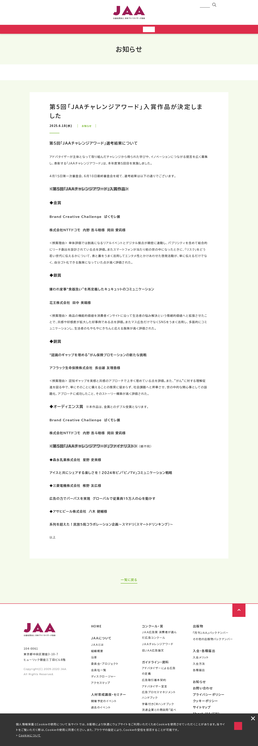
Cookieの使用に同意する (202, 722)
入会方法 (199, 665)
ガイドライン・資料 (155, 663)
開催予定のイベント (104, 702)
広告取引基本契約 (154, 681)
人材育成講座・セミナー (108, 695)
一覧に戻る (129, 580)
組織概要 (97, 652)
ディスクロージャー (103, 677)
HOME (96, 627)
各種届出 (199, 671)
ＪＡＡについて (101, 639)
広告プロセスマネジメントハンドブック (159, 696)
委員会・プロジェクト (104, 665)
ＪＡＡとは (97, 646)
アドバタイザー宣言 (154, 687)
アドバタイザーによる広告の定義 (159, 672)
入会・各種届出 (204, 651)
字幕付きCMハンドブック (158, 705)
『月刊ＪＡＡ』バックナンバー (211, 634)
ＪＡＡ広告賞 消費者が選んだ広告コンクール (159, 636)
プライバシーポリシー (209, 695)
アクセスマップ (100, 684)
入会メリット (201, 658)
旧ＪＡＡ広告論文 (153, 651)
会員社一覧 (98, 671)
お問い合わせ (203, 689)
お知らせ (199, 682)
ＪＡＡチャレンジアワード (157, 645)
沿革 (94, 658)
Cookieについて (30, 735)
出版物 (198, 627)
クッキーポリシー (205, 702)
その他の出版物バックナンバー (213, 640)
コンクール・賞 (152, 627)
